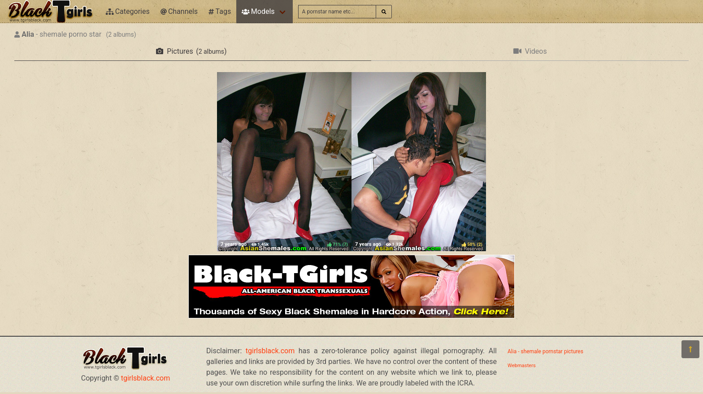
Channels (179, 11)
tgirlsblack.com (145, 378)
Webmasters (522, 365)
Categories (128, 11)
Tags (219, 11)
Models (258, 11)
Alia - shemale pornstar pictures (545, 351)
